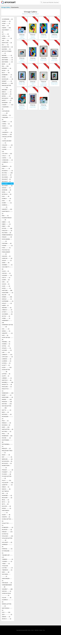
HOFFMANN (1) (7, 301)
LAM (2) (6, 352)
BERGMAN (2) (7, 57)
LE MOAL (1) (6, 363)
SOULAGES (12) (7, 536)
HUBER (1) (5, 305)
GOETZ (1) (6, 277)
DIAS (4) (5, 196)
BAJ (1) (5, 44)
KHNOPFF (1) (7, 333)
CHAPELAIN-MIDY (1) (6, 142)
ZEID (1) (7, 614)
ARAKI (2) (7, 38)
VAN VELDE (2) (7, 582)
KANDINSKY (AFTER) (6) (7, 325)
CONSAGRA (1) (7, 160)
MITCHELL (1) (6, 431)
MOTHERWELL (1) (7, 445)
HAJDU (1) (6, 288)
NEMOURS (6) (7, 459)
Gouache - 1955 (22, 82)
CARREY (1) (7, 121)
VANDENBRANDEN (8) (7, 586)
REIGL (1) (5, 499)
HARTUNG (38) (7, 290)
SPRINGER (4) (7, 545)
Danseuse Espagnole (33, 36)
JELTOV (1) (6, 316)
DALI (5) (6, 168)
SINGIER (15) (7, 531)
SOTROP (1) (5, 534)
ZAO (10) (6, 612)
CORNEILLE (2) (7, 163)
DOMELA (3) (6, 198)
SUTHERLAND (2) (7, 552)
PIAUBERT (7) (6, 472)
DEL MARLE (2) (7, 177)
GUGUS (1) (5, 284)
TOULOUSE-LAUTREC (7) (7, 566)
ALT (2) (5, 34)
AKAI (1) (5, 25)
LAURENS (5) (6, 361)
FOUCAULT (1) (5, 249)
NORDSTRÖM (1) (7, 466)
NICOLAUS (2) (7, 463)
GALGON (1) (6, 256)
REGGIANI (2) (7, 497)
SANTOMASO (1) (5, 511)
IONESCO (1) (7, 309)
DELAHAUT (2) (6, 179)
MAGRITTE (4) (7, 384)
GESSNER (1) (7, 264)
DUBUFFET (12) (7, 209)
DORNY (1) (7, 202)
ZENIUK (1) (6, 616)
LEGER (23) (6, 367)
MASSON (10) (7, 401)
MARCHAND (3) (7, 397)
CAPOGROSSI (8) (5, 112)
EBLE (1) (5, 215)
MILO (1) (5, 420)
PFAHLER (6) (7, 469)
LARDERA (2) (6, 358)
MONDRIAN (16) (7, 435)
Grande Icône (32, 106)
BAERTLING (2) (7, 42)
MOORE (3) (6, 438)
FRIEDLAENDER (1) (6, 253)
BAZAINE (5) (6, 49)
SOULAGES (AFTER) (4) (7, 539)
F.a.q (44, 630)
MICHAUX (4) (6, 414)
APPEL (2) (5, 36)
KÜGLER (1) (6, 348)
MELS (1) (5, 412)
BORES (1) (7, 77)
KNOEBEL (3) (6, 341)
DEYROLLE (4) (6, 194)
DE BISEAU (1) (7, 170)
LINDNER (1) (7, 378)
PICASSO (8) (6, 474)
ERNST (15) (6, 226)
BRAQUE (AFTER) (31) (6, 86)
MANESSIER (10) (7, 393)
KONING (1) (6, 343)
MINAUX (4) (6, 423)
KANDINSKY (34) (7, 321)
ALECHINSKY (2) (7, 31)
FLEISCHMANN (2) (7, 240)
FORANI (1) (7, 245)
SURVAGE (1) (7, 548)
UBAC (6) (5, 572)
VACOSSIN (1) (6, 575)
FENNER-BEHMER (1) (7, 234)
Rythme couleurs (54, 35)
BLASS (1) (5, 70)
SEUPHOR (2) (7, 529)
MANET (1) (6, 395)
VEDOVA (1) (6, 591)
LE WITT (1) (6, 365)
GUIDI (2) (6, 286)
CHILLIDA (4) (7, 145)
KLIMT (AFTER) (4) (7, 338)
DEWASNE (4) (6, 190)
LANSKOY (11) (7, 354)
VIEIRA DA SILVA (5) (6, 594)
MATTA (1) (6, 410)
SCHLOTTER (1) (7, 524)
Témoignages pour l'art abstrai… (43, 107)
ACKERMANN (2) (7, 19)
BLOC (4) (5, 72)
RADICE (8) (6, 489)
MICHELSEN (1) (7, 417)
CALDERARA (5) (7, 108)
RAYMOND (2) (7, 495)
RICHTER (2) (6, 506)
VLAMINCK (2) (7, 601)
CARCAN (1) (6, 115)
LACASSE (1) (7, 350)
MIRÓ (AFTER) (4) (7, 429)
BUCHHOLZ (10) (7, 98)
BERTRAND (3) (7, 62)
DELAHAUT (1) (6, 181)
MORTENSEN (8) (7, 441)
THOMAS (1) (7, 561)
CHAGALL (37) (7, 134)
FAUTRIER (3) (6, 232)
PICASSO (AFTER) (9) (6, 477)
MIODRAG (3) (6, 425)
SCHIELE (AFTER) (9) (7, 520)
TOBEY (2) (6, 563)
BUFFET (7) (6, 100)
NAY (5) (7, 457)
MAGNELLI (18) (7, 382)
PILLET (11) (6, 480)
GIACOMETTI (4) (7, 268)
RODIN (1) (6, 508)
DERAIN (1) (6, 187)
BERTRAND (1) (7, 59)
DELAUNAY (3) (7, 185)
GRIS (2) (5, 282)
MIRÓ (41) (5, 427)
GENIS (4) (5, 262)
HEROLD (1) (7, 299)
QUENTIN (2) (7, 484)
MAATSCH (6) (6, 380)
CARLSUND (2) (7, 118)
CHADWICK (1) (6, 129)
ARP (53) (5, 40)
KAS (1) (5, 329)
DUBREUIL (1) (6, 206)
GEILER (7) (7, 260)
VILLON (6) (6, 597)
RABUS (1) (5, 487)
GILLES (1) (5, 271)
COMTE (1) (6, 157)
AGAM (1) (6, 23)
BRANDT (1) (7, 81)
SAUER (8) (6, 514)
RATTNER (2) (5, 491)
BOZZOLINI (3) (7, 79)
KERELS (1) (6, 331)
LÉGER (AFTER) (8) (6, 370)
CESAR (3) (7, 126)
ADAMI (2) (6, 21)
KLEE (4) (5, 335)
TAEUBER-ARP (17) (7, 556)
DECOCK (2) (6, 175)
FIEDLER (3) (7, 237)
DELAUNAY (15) (7, 183)
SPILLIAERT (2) (7, 542)
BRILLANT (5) (6, 94)
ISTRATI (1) (7, 312)
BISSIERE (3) (6, 68)
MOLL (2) (5, 433)
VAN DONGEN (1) (7, 579)
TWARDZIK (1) (7, 570)
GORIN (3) (5, 279)
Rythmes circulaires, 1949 (43, 83)
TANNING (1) (7, 559)
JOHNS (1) (6, 318)
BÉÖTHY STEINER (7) (6, 52)
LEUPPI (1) (5, 376)
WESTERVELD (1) (7, 609)
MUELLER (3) (6, 448)
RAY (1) (5, 493)
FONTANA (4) (6, 243)
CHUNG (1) (6, 147)
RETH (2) (5, 502)
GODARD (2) (7, 275)
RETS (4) (5, 504)
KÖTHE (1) (6, 346)
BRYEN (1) (6, 96)
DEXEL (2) (6, 192)
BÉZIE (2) (6, 64)
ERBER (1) (6, 224)
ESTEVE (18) (7, 228)
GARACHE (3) (7, 258)
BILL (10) (5, 66)
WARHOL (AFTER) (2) (6, 605)
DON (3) (6, 200)
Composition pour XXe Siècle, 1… (21, 107)
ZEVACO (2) (6, 618)
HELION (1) (6, 294)
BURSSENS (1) (6, 102)
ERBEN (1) (6, 222)
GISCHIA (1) (6, 273)
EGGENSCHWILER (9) (6, 218)
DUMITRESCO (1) (7, 212)
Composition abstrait (21, 36)
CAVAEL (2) (6, 123)
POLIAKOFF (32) (7, 482)
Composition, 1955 (32, 83)
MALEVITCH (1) (7, 390)
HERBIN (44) (7, 297)
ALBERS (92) (6, 27)
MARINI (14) (7, 399)
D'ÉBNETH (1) (6, 166)
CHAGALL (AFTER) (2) (7, 137)
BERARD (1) (7, 55)
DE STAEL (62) (7, 172)
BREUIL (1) (6, 91)
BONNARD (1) (7, 74)
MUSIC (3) (6, 454)
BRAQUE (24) (7, 83)
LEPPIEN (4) (6, 373)
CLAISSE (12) (6, 150)
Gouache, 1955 (43, 35)
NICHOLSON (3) (7, 461)
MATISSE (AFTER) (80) (6, 407)
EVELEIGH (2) (7, 230)
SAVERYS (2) (6, 517)
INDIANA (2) (6, 307)
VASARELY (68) (7, 589)
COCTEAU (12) (7, 153)
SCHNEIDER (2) (7, 527)
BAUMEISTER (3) (7, 47)
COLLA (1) (6, 155)
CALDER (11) (7, 104)
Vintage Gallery (5, 7)
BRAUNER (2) (7, 89)
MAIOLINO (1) (7, 386)
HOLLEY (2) (7, 303)
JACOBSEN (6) (7, 314)
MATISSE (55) (7, 403)
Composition (54, 59)
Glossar (40, 630)
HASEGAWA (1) (7, 292)
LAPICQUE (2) (7, 356)
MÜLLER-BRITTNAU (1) (7, 451)
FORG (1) (6, 247)
